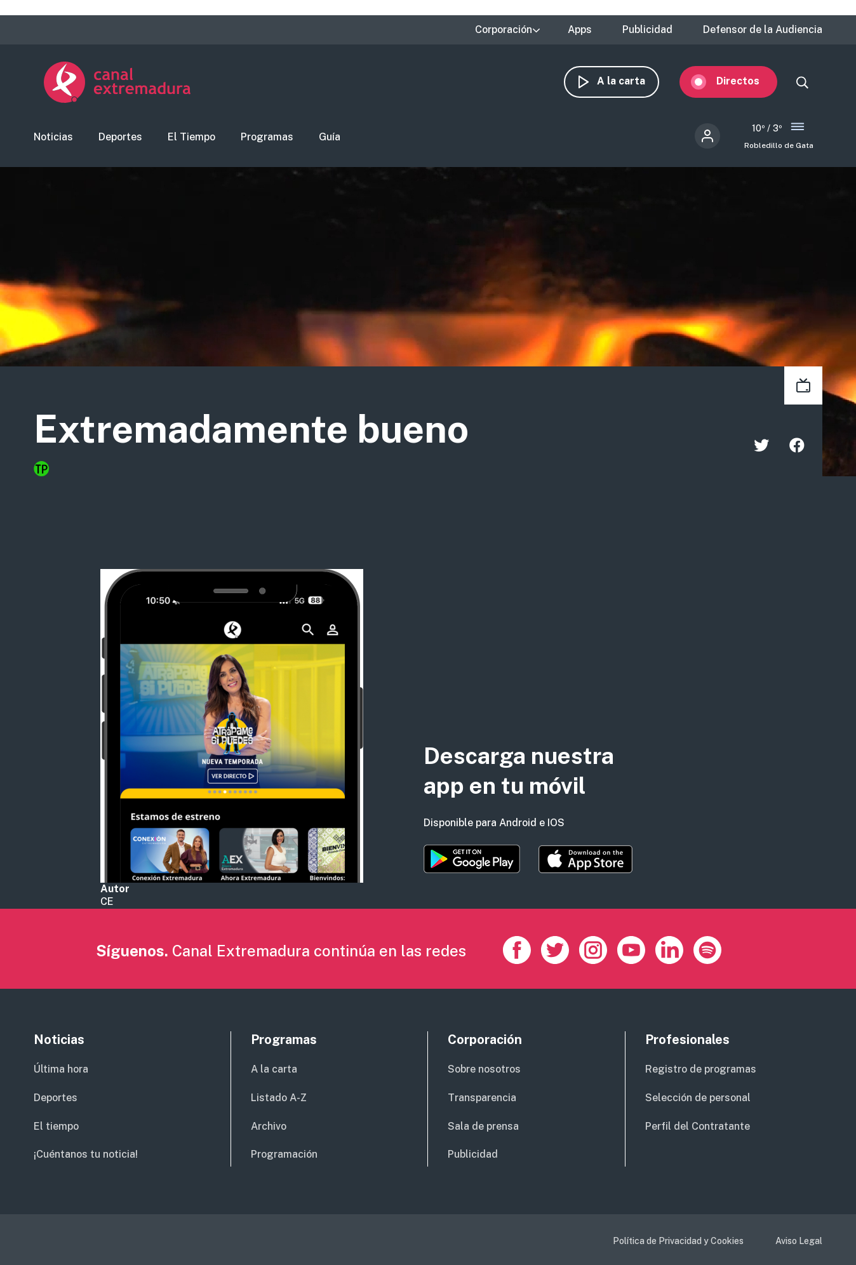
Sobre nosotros (484, 1069)
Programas (267, 137)
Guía (329, 137)
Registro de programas (700, 1069)
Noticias (53, 137)
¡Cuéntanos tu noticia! (86, 1154)
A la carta (631, 81)
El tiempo (56, 1126)
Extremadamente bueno (251, 429)
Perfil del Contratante (697, 1126)
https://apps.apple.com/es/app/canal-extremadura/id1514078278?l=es (585, 859)
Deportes (120, 137)
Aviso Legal (798, 1241)
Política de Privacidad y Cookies (678, 1241)
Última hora (61, 1069)
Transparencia (482, 1098)
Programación (284, 1154)
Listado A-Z (279, 1098)
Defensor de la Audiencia (762, 30)
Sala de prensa (483, 1126)
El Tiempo (191, 137)
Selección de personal (698, 1098)
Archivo (268, 1126)
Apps (580, 30)
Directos (748, 81)
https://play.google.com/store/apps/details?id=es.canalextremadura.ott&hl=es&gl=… (472, 859)
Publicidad (647, 30)
